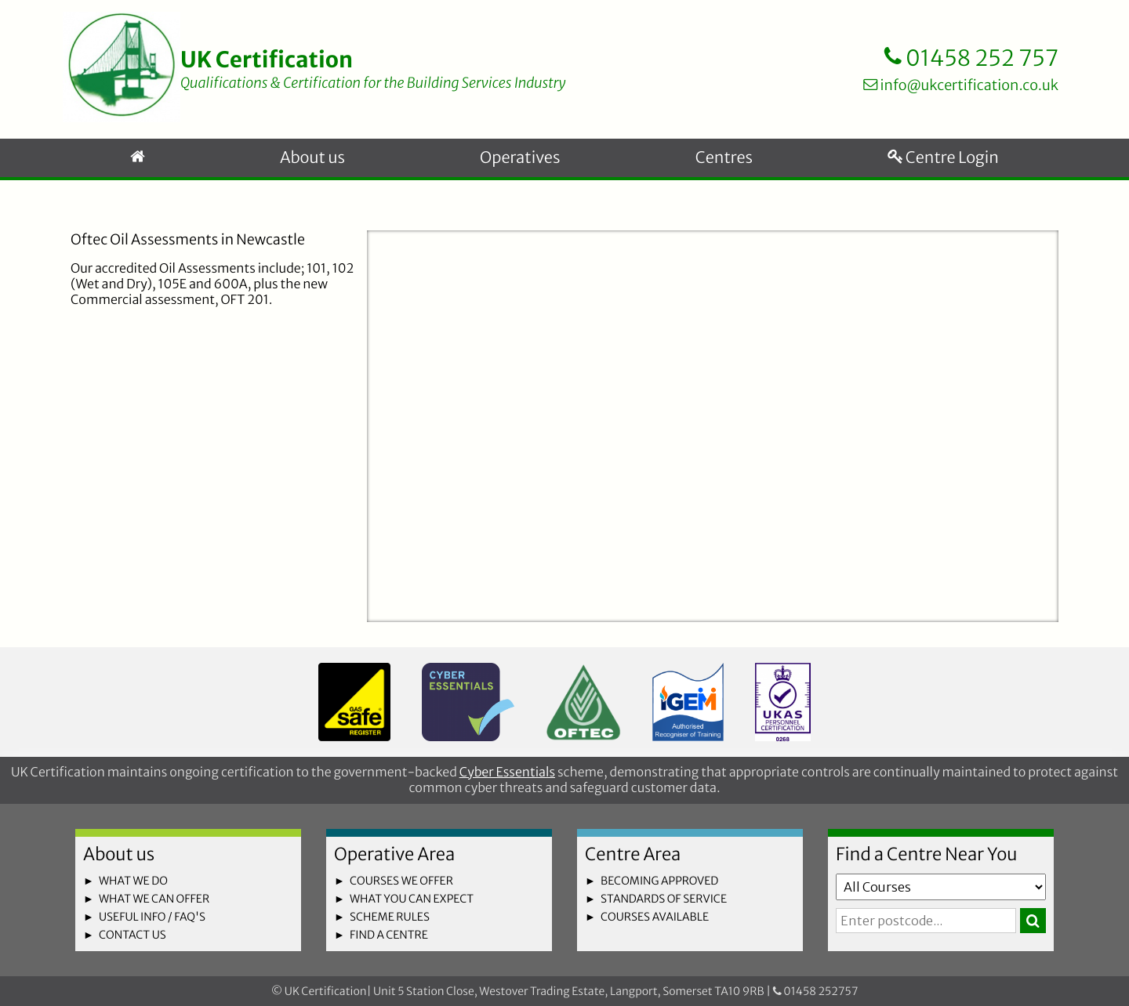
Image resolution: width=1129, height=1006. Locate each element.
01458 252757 (816, 991)
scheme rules (390, 917)
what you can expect (412, 899)
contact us (132, 935)
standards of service (664, 899)
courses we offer (401, 881)
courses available (655, 917)
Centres (724, 158)
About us (312, 158)
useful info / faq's (152, 917)
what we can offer (154, 899)
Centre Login (943, 158)
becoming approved (659, 881)
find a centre (389, 935)
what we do (133, 881)
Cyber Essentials (507, 772)
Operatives (520, 158)
